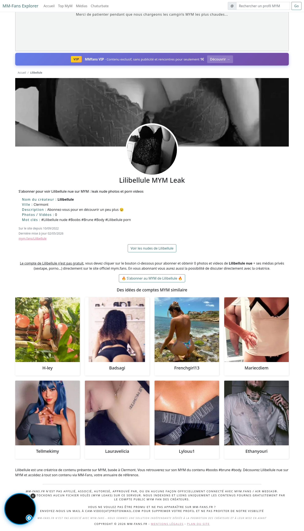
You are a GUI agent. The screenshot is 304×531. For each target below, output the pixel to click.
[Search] (263, 6)
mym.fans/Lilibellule (32, 238)
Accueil (49, 6)
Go (296, 6)
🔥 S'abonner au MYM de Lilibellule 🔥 (152, 278)
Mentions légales (167, 524)
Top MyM (65, 6)
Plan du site (198, 524)
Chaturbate (100, 6)
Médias (81, 6)
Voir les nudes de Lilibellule (151, 248)
